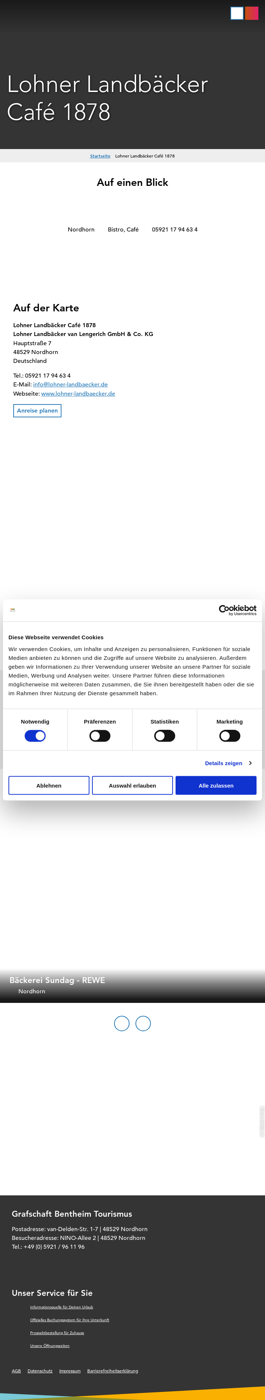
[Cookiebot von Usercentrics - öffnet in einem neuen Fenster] (224, 610)
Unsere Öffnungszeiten (50, 1345)
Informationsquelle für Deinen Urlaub (61, 1307)
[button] (37, 410)
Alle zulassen (216, 785)
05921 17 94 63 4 (175, 229)
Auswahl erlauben (132, 785)
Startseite (100, 156)
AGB (16, 1371)
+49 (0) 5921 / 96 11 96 (54, 1247)
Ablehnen (48, 785)
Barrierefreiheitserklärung (112, 1371)
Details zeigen (223, 763)
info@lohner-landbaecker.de (70, 384)
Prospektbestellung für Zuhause (57, 1332)
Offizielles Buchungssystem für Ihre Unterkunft (69, 1320)
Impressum (70, 1371)
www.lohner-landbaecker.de (78, 393)
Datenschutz (40, 1371)
